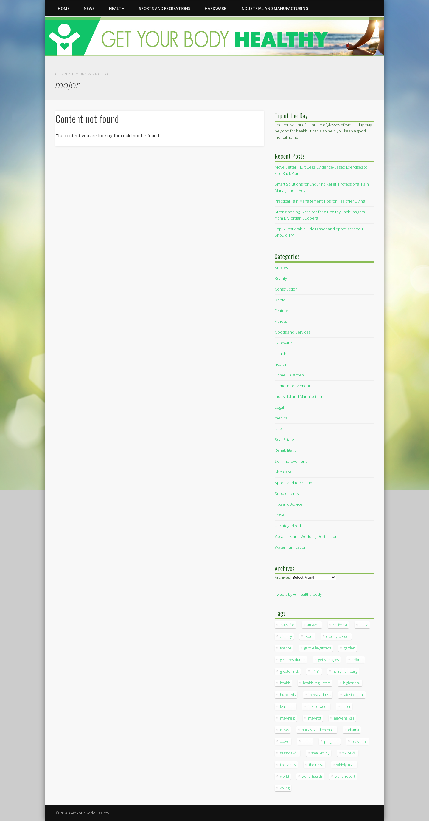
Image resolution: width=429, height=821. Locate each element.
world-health (312, 776)
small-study (320, 753)
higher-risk (351, 683)
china (364, 624)
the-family (288, 764)
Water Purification (291, 547)
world (284, 776)
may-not (314, 718)
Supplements (287, 493)
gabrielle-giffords (317, 648)
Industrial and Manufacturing (274, 8)
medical (282, 418)
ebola (309, 636)
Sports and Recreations (164, 8)
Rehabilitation (287, 450)
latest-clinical (353, 694)
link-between (318, 706)
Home (63, 8)
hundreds (288, 694)
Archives (282, 577)
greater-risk (289, 671)
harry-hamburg (345, 671)
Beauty (281, 278)
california (340, 624)
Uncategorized (288, 525)
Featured (283, 310)
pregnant (331, 741)
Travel (280, 515)
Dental (280, 300)
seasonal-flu (289, 753)
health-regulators (316, 683)
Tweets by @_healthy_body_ (299, 594)
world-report (345, 776)
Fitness (281, 321)
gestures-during (292, 659)
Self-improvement (291, 461)
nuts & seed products (318, 729)
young (285, 788)
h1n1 (316, 671)
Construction (286, 289)
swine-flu (349, 753)
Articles (281, 267)
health (117, 8)
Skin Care (283, 472)
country (286, 636)
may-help (287, 718)
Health (280, 353)
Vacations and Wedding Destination (306, 536)
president (359, 741)
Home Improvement (292, 385)
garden (349, 648)
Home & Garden (289, 375)
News (89, 8)
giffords (357, 659)
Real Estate (284, 439)
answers (313, 624)
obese (285, 741)
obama (353, 729)
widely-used (346, 764)
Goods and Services (292, 332)
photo (306, 741)
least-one (287, 706)
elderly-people (338, 636)
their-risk (316, 764)
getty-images (328, 659)
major (346, 706)
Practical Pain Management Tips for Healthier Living (320, 201)
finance (285, 648)
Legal (279, 407)
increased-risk (319, 694)
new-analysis (344, 718)
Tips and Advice (288, 504)
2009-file (287, 624)
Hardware (215, 8)
